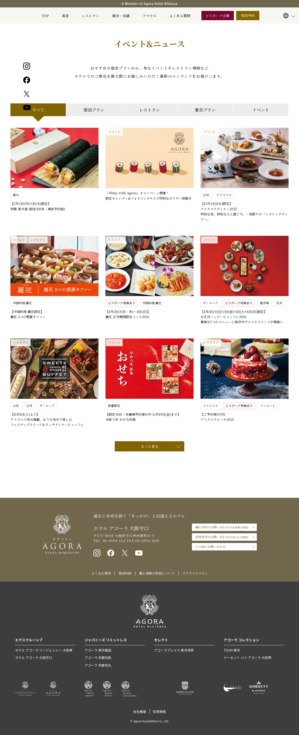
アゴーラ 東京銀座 (98, 650)
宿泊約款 (124, 573)
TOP (45, 15)
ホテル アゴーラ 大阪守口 (33, 657)
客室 (65, 15)
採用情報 (159, 711)
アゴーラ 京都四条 (98, 657)
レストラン (90, 15)
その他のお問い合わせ (210, 546)
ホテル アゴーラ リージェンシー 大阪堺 (43, 650)
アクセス (149, 15)
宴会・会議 (121, 15)
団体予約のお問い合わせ (221, 537)
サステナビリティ (195, 573)
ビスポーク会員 (217, 15)
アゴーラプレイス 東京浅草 (174, 650)
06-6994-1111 (114, 540)
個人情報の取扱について (157, 573)
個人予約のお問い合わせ (221, 527)
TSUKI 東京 (232, 650)
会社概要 (139, 711)
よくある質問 (179, 15)
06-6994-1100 (147, 540)
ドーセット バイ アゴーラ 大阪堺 (247, 657)
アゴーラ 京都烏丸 (98, 665)
